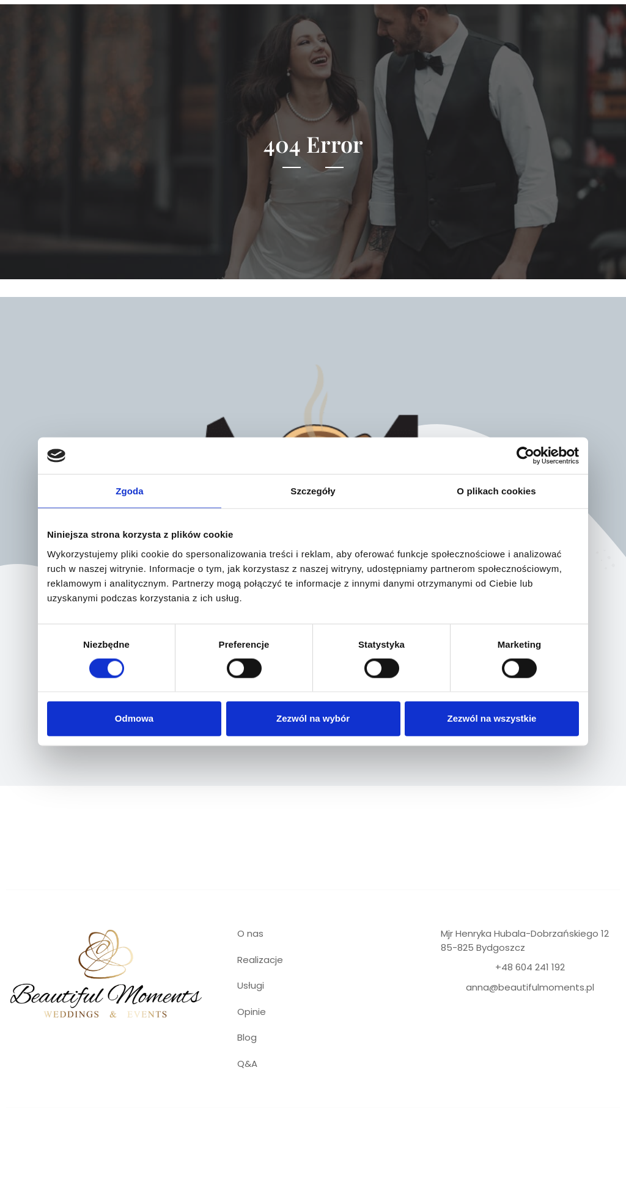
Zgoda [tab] (130, 491)
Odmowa (134, 718)
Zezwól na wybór (313, 718)
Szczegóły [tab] (312, 491)
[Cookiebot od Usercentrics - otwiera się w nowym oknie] (525, 456)
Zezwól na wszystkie (492, 718)
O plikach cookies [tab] (496, 491)
